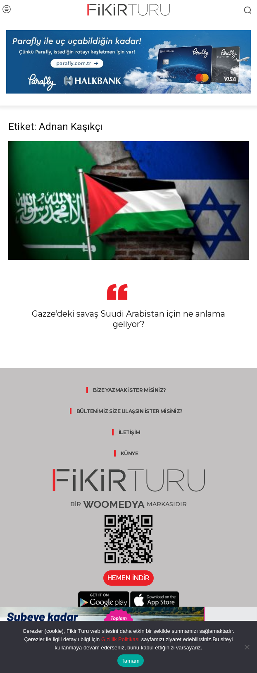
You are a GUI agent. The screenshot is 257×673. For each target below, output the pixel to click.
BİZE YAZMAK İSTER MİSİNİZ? (129, 390)
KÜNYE (129, 453)
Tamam (130, 661)
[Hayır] (247, 647)
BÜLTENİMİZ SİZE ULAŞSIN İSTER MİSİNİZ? (129, 411)
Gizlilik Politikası (120, 639)
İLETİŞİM (129, 432)
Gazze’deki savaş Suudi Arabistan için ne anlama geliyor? (128, 319)
